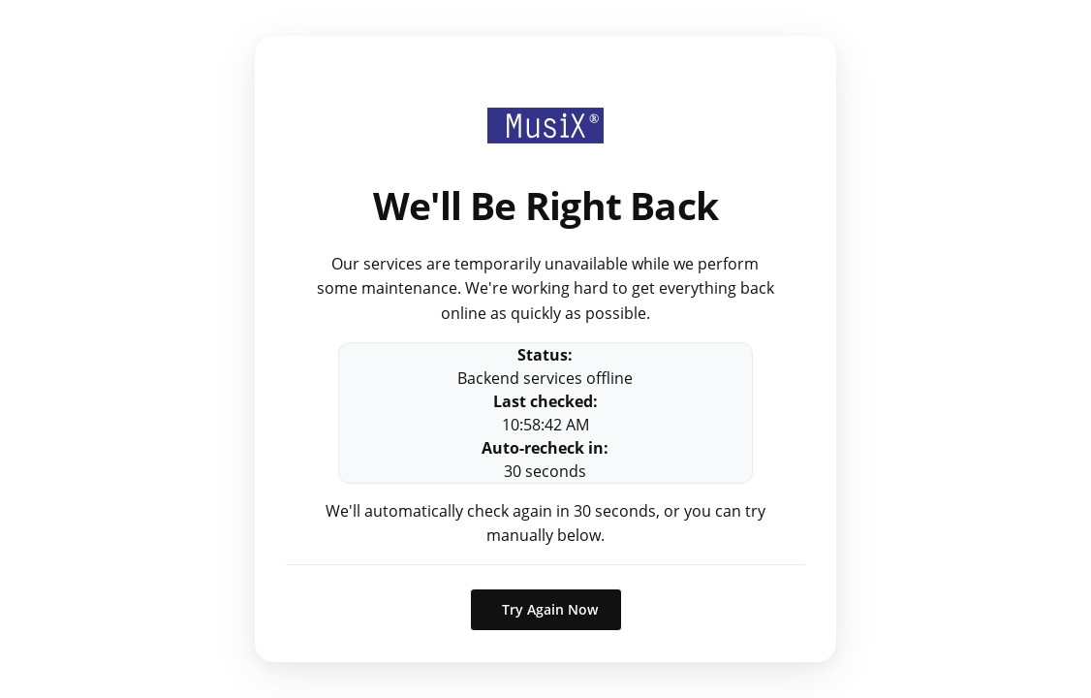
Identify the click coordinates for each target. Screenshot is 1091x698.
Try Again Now (550, 609)
